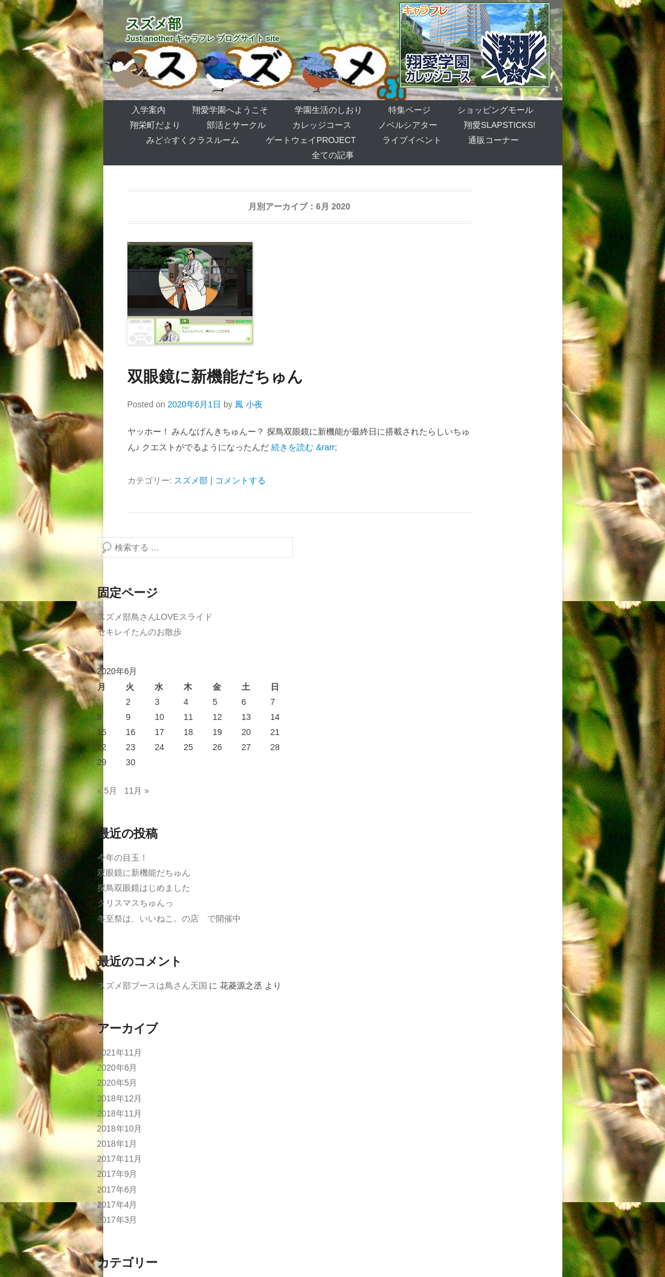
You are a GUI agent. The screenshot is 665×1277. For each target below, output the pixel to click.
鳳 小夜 (249, 404)
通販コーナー (493, 140)
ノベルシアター (407, 125)
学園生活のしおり (328, 110)
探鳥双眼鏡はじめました (143, 888)
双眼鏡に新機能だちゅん (215, 377)
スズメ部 (153, 23)
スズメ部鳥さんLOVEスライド (155, 617)
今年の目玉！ (122, 857)
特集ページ (409, 110)
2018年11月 (120, 1113)
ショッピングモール (495, 110)
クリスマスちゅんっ (135, 903)
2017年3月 (117, 1219)
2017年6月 (117, 1189)
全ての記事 (333, 155)
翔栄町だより (155, 125)
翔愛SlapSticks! (499, 125)
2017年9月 (117, 1174)
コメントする (240, 480)
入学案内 (148, 110)
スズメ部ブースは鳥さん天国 (152, 985)
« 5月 (107, 790)
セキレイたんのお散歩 (139, 632)
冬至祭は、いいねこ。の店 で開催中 (169, 918)
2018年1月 (117, 1143)
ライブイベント (412, 140)
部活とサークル (236, 125)
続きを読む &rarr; (304, 447)
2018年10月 (120, 1128)
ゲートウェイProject (311, 140)
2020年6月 (117, 1067)
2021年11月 (120, 1052)
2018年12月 (120, 1098)
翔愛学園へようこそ (230, 110)
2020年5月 (117, 1083)
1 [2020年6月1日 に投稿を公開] (99, 702)
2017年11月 (120, 1159)
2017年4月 (117, 1204)
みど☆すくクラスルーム (192, 140)
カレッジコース (322, 125)
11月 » (136, 790)
